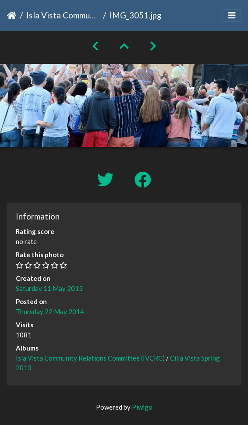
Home (11, 15)
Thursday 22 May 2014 (50, 311)
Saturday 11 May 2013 (49, 288)
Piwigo (142, 407)
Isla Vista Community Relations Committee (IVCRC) (62, 15)
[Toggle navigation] (232, 15)
